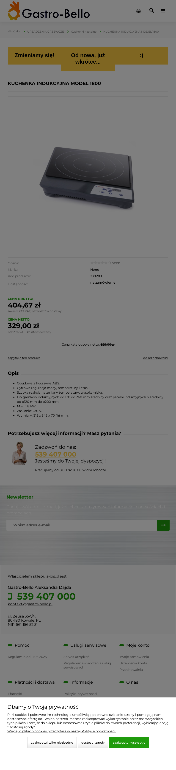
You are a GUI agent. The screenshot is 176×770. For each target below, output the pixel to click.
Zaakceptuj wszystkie (129, 742)
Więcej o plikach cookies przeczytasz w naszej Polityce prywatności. (61, 731)
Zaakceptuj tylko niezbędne (52, 742)
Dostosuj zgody (92, 742)
